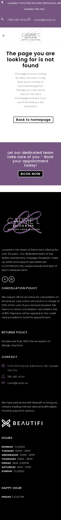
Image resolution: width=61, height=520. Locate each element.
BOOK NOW (30, 174)
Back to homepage (33, 119)
